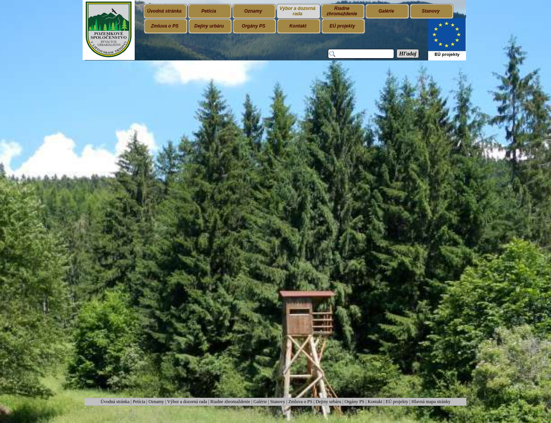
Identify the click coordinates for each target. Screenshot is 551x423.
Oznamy (156, 401)
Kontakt (375, 401)
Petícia (139, 401)
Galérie (260, 401)
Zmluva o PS (301, 401)
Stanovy (278, 401)
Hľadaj (407, 53)
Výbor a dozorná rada (187, 401)
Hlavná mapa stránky (430, 401)
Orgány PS (354, 401)
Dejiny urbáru (328, 401)
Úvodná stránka (116, 401)
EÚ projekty (397, 401)
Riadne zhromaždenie (230, 401)
